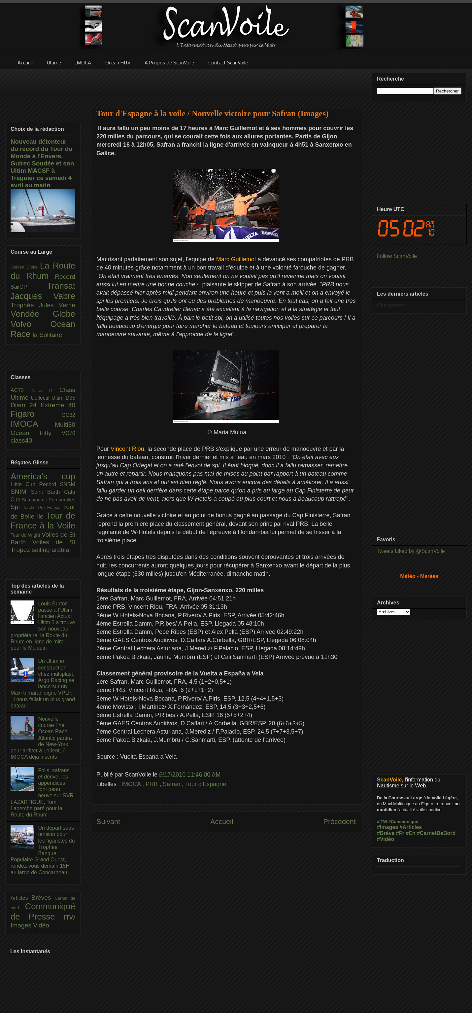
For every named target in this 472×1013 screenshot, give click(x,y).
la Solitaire (47, 334)
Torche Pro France (43, 507)
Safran (172, 784)
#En (410, 833)
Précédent (339, 821)
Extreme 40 (58, 405)
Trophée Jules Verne (43, 305)
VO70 (68, 433)
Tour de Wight (26, 535)
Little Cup (25, 484)
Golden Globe (25, 267)
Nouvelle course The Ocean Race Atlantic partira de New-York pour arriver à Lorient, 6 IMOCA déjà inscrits (41, 738)
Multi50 (65, 424)
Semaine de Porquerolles (48, 499)
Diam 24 (26, 405)
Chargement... (393, 305)
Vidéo (41, 925)
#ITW (382, 821)
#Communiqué (403, 821)
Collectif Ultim (48, 398)
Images (22, 925)
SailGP (29, 287)
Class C (45, 390)
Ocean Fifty (36, 432)
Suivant (108, 821)
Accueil (221, 821)
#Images (387, 827)
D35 (70, 398)
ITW (69, 917)
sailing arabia (50, 549)
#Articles (411, 827)
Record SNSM (57, 484)
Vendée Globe (43, 313)
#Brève (385, 833)
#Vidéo (385, 839)
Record (65, 276)
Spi (17, 506)
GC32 (68, 415)
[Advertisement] (226, 85)
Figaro (36, 413)
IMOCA (131, 784)
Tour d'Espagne (205, 784)
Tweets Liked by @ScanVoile (411, 551)
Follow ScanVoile (397, 256)
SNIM (21, 491)
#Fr (400, 833)
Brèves (43, 897)
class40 (21, 440)
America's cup (43, 476)
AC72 (21, 390)
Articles (21, 898)
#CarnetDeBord (436, 833)
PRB (152, 784)
